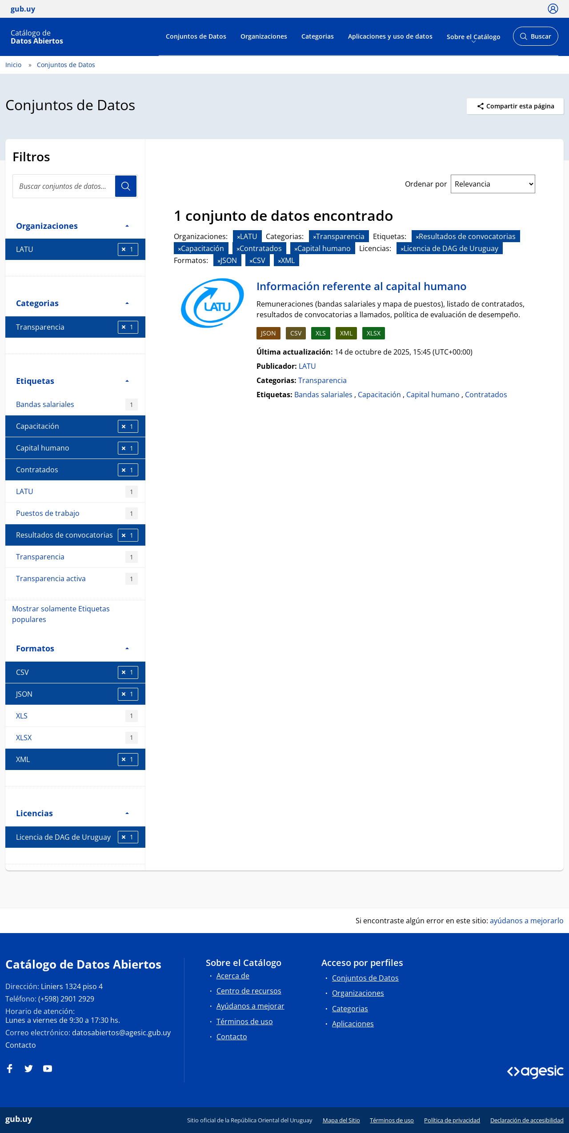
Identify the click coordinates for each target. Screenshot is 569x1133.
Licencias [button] (72, 812)
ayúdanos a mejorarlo (527, 921)
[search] (75, 186)
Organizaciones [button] (72, 225)
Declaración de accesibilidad (527, 1120)
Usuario (125, 186)
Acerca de (232, 976)
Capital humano (77, 448)
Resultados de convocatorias (77, 535)
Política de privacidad (452, 1120)
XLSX (77, 738)
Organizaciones (263, 36)
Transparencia (77, 327)
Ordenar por (426, 184)
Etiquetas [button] (72, 380)
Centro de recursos (248, 991)
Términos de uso (244, 1021)
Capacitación (77, 426)
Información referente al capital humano (361, 286)
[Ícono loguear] (553, 8)
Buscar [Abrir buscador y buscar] (535, 39)
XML (77, 759)
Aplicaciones (353, 1024)
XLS (77, 716)
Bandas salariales (77, 405)
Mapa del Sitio (341, 1120)
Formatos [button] (72, 648)
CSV (77, 672)
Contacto (20, 1045)
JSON (77, 694)
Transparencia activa (77, 579)
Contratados (77, 469)
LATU (77, 249)
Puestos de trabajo (77, 513)
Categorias (317, 36)
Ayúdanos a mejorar (250, 1006)
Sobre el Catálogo (474, 36)
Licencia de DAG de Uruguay (77, 837)
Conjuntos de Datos (196, 36)
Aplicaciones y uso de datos (390, 36)
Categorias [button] (72, 302)
